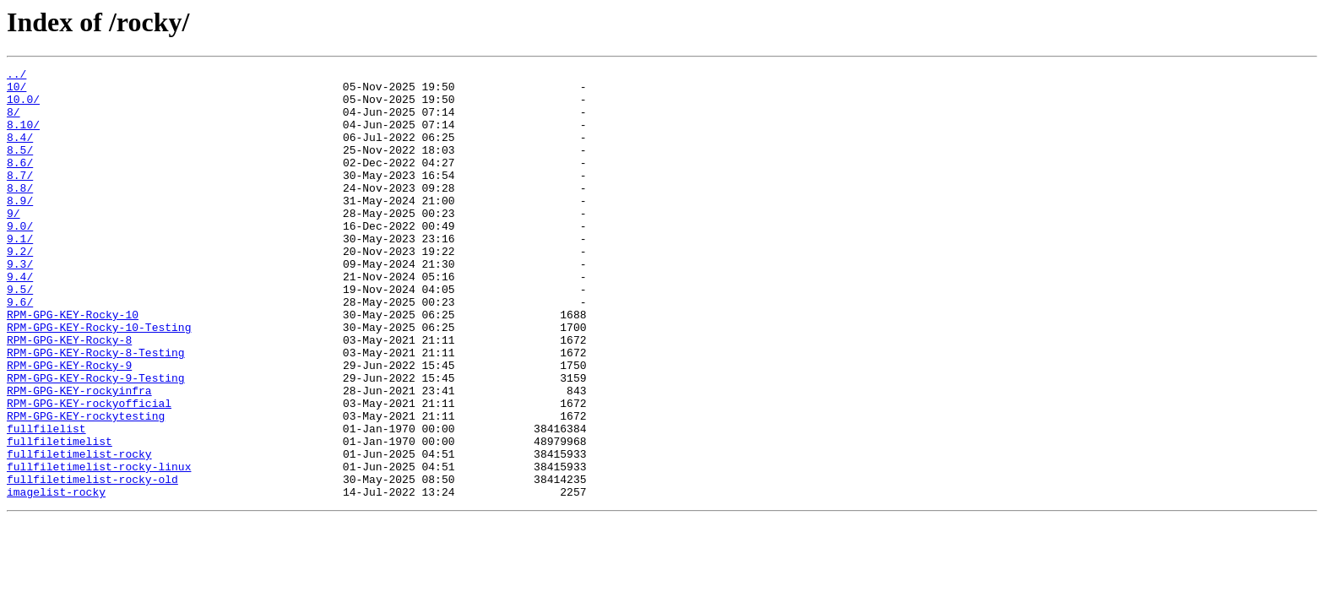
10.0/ (23, 106)
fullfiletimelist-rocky (79, 532)
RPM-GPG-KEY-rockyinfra (79, 456)
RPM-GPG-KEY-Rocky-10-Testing (99, 380)
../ (16, 76)
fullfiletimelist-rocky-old (92, 562)
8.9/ (20, 228)
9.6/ (20, 349)
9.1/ (20, 273)
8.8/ (20, 212)
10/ (16, 91)
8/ (13, 121)
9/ (13, 243)
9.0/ (20, 258)
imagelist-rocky (56, 577)
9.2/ (20, 288)
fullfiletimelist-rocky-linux (99, 547)
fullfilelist (46, 501)
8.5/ (20, 167)
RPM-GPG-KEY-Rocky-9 (69, 425)
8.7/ (20, 197)
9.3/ (20, 304)
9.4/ (20, 319)
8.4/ (20, 152)
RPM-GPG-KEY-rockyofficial (89, 471)
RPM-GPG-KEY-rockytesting (86, 486)
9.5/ (20, 334)
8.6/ (20, 182)
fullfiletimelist (59, 516)
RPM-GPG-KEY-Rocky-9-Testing (96, 440)
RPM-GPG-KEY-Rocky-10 (72, 364)
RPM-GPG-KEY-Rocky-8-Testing (96, 410)
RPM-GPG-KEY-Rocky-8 (69, 395)
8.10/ (23, 136)
